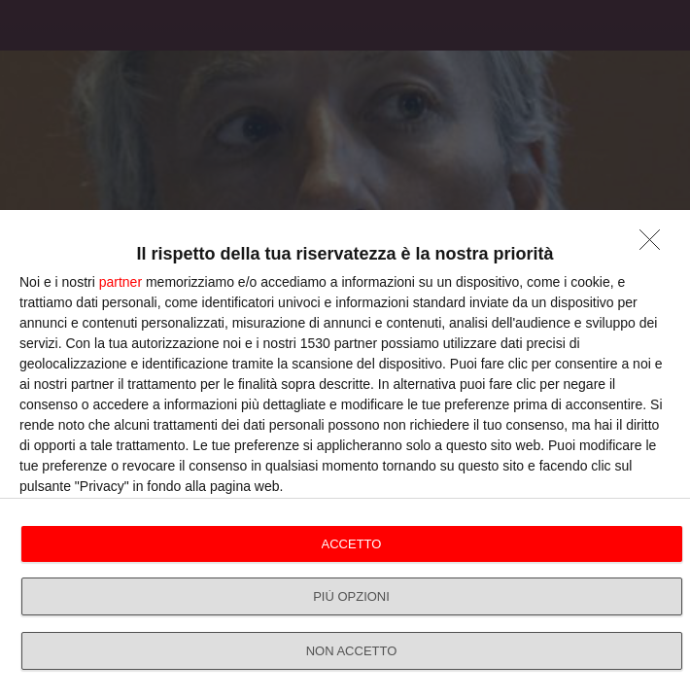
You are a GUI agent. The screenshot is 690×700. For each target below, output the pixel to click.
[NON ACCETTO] (655, 245)
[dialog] (345, 455)
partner (120, 282)
